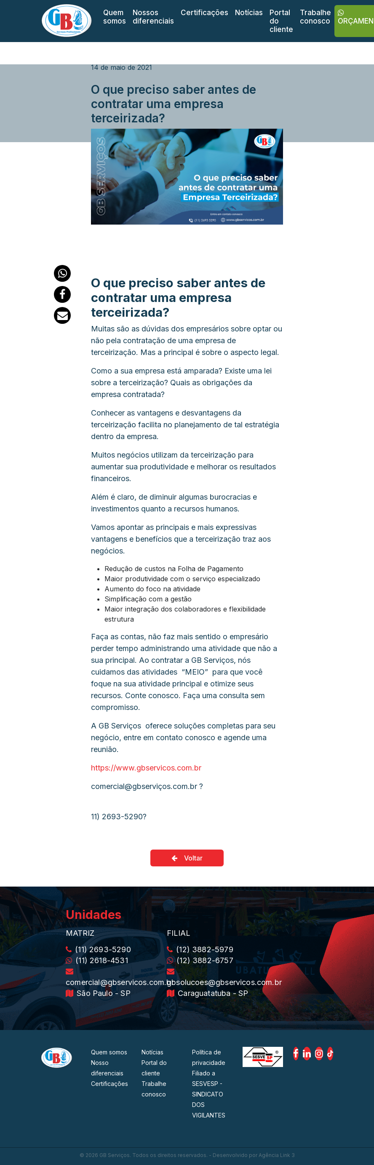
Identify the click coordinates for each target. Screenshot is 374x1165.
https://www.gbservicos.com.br (146, 767)
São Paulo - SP (98, 993)
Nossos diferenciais (153, 16)
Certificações (204, 12)
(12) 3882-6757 (200, 960)
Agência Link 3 (277, 1155)
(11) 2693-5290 (98, 949)
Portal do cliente (281, 21)
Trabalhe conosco (315, 16)
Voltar (187, 858)
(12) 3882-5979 (200, 949)
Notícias (249, 12)
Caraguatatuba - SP (207, 993)
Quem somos (114, 16)
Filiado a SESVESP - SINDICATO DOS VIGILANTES (208, 1094)
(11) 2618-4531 (97, 960)
